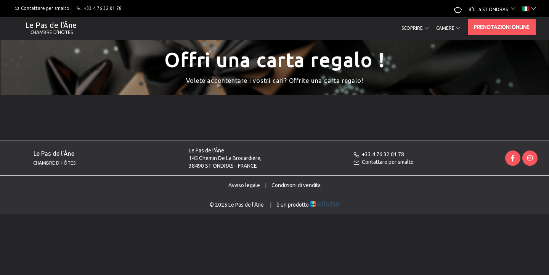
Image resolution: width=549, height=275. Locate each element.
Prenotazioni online (502, 27)
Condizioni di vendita (296, 185)
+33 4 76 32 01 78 (378, 154)
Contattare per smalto (383, 162)
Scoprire (415, 28)
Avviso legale (244, 185)
